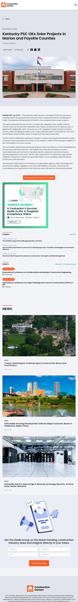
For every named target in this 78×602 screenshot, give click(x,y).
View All (72, 234)
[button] (75, 4)
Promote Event (70, 264)
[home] (9, 5)
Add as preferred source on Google (39, 177)
